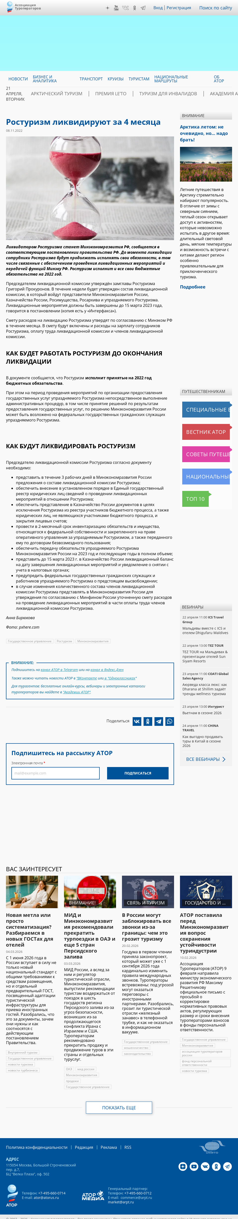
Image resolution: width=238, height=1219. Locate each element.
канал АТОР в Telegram (59, 669)
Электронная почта (27, 760)
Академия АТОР (193, 93)
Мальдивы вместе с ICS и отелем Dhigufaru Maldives (204, 626)
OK (138, 8)
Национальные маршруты (207, 472)
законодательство (137, 1045)
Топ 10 (190, 495)
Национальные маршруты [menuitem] (171, 79)
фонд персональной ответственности (196, 1055)
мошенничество (136, 1039)
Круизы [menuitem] (115, 79)
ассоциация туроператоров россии (202, 1045)
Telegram (146, 7)
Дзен (111, 7)
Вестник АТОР (196, 428)
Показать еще (119, 1099)
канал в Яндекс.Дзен (106, 669)
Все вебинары (201, 750)
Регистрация (182, 7)
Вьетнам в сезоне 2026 (201, 708)
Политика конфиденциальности (33, 1138)
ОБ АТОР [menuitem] (219, 79)
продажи (72, 1072)
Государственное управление (29, 641)
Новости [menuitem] (18, 79)
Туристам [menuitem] (139, 79)
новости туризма (20, 1056)
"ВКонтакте (86, 676)
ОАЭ (69, 1061)
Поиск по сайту (217, 7)
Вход (162, 7)
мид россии (85, 1061)
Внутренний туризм (22, 1044)
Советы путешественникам (207, 450)
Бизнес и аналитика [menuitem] (45, 79)
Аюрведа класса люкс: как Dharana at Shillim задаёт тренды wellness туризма (204, 685)
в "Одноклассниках (119, 676)
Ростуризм (63, 641)
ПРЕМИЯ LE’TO (96, 93)
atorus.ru (108, 1214)
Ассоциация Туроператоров (28, 6)
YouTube (119, 8)
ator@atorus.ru (46, 1188)
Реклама (98, 1138)
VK (129, 7)
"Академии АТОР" (76, 689)
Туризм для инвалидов (143, 93)
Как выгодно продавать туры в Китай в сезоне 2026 (205, 734)
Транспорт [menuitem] (91, 79)
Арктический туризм (51, 93)
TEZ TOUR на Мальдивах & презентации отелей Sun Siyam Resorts (204, 652)
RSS (116, 1138)
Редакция (76, 1138)
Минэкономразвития (92, 641)
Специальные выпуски (205, 405)
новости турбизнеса (22, 1062)
